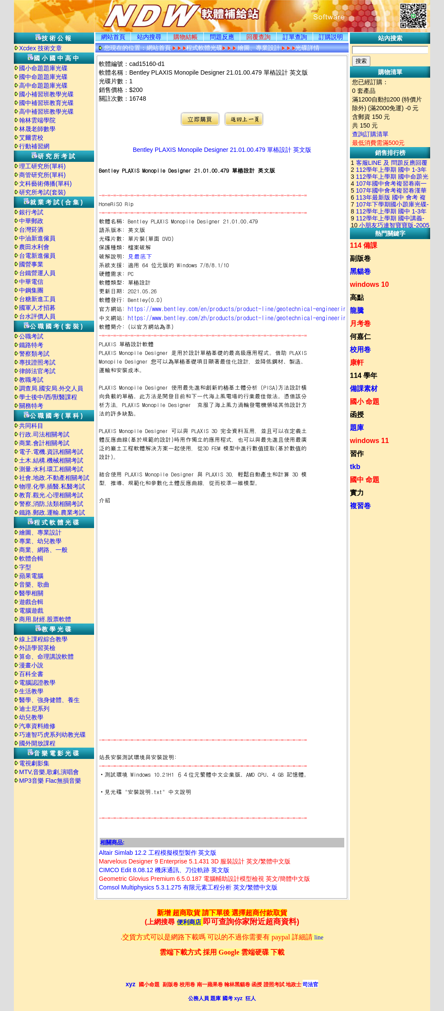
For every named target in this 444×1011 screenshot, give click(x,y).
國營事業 (31, 264)
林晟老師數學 (37, 128)
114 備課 (363, 245)
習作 (357, 453)
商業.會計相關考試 (44, 443)
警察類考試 (34, 353)
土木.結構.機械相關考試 (51, 460)
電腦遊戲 (31, 610)
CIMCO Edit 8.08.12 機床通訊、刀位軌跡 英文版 (164, 870)
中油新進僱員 (37, 238)
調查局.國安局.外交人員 (51, 388)
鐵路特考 (31, 344)
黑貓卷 (360, 271)
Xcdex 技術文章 (40, 48)
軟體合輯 (31, 558)
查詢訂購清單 (370, 134)
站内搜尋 (149, 36)
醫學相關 (31, 593)
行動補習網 (34, 146)
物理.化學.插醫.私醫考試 (52, 486)
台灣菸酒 (31, 229)
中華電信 (31, 281)
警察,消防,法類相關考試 (51, 503)
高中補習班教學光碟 (46, 111)
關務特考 (31, 405)
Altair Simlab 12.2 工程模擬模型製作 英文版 (158, 852)
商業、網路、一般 (43, 549)
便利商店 (189, 922)
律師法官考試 (37, 371)
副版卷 (360, 258)
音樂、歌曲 (34, 584)
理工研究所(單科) (42, 166)
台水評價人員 (37, 316)
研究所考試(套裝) (42, 192)
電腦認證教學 (37, 682)
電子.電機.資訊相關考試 (51, 451)
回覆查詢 (258, 36)
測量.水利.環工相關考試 (51, 469)
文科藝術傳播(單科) (45, 183)
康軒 (357, 362)
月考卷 (360, 323)
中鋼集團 (31, 290)
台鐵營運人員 (37, 272)
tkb (355, 466)
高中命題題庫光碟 (43, 85)
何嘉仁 (360, 336)
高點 (357, 297)
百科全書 (31, 673)
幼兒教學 (31, 717)
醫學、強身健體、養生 (49, 699)
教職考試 (31, 379)
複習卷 (360, 505)
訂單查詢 (295, 36)
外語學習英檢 (37, 647)
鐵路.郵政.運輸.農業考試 (52, 512)
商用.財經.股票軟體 (45, 619)
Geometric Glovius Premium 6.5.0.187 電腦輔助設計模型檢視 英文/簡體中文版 (204, 878)
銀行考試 (31, 212)
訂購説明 (331, 36)
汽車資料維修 (37, 725)
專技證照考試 (37, 362)
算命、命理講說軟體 (46, 656)
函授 (357, 414)
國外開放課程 (37, 743)
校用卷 (360, 349)
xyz (131, 984)
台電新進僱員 (37, 255)
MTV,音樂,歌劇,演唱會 (49, 771)
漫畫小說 (31, 665)
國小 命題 (364, 401)
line (318, 937)
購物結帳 (185, 36)
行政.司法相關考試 (44, 434)
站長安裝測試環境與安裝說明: (138, 757)
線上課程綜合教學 (43, 639)
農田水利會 (34, 246)
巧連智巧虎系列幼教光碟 (52, 734)
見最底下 (140, 256)
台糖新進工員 (37, 298)
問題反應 (222, 36)
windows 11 (369, 440)
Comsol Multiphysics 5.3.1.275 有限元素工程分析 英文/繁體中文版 (188, 887)
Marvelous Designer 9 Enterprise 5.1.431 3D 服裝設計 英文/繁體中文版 (195, 861)
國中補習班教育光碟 (46, 102)
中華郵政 (31, 220)
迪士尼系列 (34, 708)
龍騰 (357, 310)
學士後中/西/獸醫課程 (48, 397)
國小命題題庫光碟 (43, 68)
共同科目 (31, 425)
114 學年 (363, 375)
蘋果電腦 (31, 575)
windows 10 (369, 284)
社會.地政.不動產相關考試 (54, 477)
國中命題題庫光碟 (43, 76)
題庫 (357, 427)
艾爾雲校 (31, 137)
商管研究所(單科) (42, 174)
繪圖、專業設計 (40, 532)
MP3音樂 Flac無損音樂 (50, 780)
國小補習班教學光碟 (46, 94)
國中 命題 (364, 479)
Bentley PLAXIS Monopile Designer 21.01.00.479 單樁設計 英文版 (222, 149)
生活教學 (31, 691)
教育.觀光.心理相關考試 (51, 495)
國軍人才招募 (37, 307)
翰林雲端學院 (37, 120)
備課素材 (364, 388)
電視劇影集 (34, 763)
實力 (357, 492)
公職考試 (31, 336)
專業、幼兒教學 (40, 541)
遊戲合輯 (31, 601)
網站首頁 (113, 36)
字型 (25, 567)
